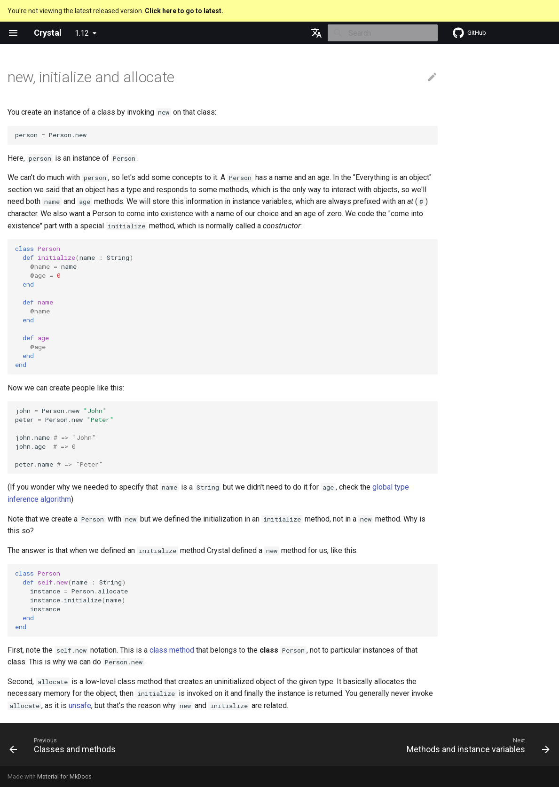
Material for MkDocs (64, 776)
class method (172, 650)
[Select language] (316, 32)
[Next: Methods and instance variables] (475, 747)
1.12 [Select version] (82, 33)
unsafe (80, 705)
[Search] (383, 32)
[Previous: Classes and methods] (65, 747)
